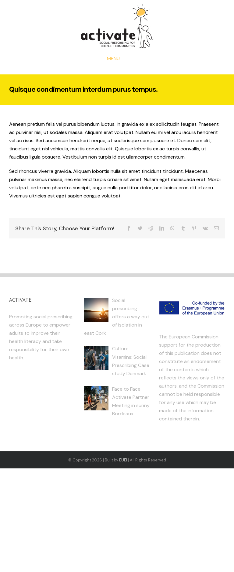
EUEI (123, 460)
